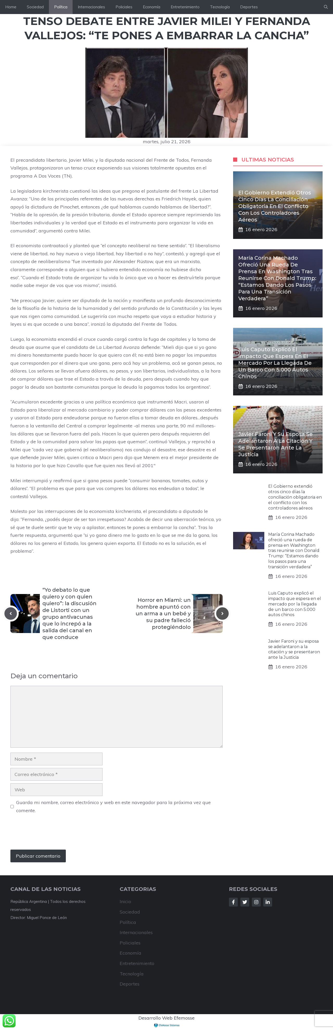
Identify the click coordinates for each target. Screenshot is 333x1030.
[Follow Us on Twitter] (244, 902)
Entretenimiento (185, 6)
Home (10, 6)
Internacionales (91, 6)
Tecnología (220, 6)
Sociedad (35, 6)
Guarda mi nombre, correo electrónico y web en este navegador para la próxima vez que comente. (113, 806)
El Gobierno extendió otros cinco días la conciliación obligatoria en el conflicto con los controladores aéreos (274, 206)
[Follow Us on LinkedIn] (267, 902)
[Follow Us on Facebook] (233, 902)
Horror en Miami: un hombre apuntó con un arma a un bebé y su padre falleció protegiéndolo (163, 613)
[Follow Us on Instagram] (256, 902)
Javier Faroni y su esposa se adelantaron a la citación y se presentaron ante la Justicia (294, 649)
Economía (151, 6)
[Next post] (222, 613)
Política (60, 6)
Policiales (124, 6)
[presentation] (49, 834)
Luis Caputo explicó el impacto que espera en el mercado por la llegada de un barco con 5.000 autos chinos (275, 363)
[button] (326, 7)
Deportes (249, 6)
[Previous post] (11, 613)
